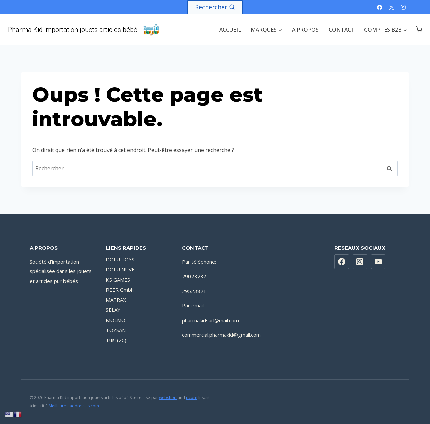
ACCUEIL (230, 29)
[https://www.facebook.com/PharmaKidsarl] (341, 261)
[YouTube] (378, 261)
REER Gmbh (120, 289)
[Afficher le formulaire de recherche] (215, 7)
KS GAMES (118, 279)
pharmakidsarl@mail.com (210, 320)
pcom (191, 397)
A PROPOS (305, 29)
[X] (391, 7)
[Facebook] (380, 7)
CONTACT (342, 29)
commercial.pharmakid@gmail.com (221, 334)
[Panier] (419, 29)
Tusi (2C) (116, 340)
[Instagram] (403, 7)
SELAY (113, 309)
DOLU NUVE (120, 269)
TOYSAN (116, 330)
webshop (168, 397)
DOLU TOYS (120, 259)
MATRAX (116, 299)
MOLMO (115, 319)
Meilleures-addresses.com (74, 406)
